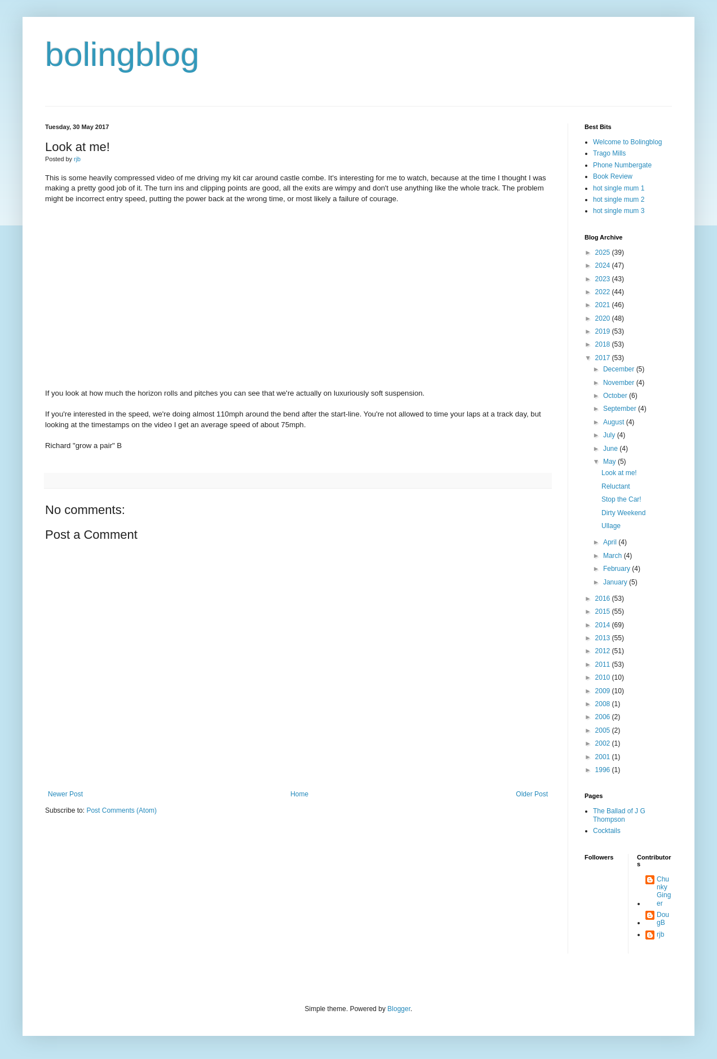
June (611, 449)
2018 (603, 344)
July (610, 435)
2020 (603, 318)
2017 (603, 358)
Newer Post (65, 794)
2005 (603, 730)
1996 (603, 770)
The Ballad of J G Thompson (619, 815)
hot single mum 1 (618, 188)
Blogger (398, 1009)
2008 (603, 704)
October (616, 396)
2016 (603, 598)
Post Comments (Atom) (121, 810)
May (610, 462)
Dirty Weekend (623, 513)
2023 (603, 279)
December (619, 369)
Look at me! (619, 473)
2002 (603, 743)
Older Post (532, 794)
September (620, 409)
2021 (603, 305)
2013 (603, 638)
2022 (603, 292)
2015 (603, 611)
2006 (603, 717)
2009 (603, 691)
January (616, 582)
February (617, 569)
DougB (663, 919)
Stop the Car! (621, 499)
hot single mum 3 (618, 211)
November (619, 383)
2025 (603, 252)
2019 (603, 331)
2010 (603, 677)
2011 (603, 664)
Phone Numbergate (622, 165)
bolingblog (122, 54)
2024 (603, 265)
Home (299, 794)
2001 (603, 757)
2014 (603, 625)
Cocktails (607, 831)
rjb (660, 934)
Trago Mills (609, 153)
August (614, 422)
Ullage (611, 526)
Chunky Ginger (664, 891)
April (610, 542)
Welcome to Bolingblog (627, 142)
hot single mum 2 (618, 199)
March (613, 556)
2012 (603, 651)
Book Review (612, 176)
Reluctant (615, 486)
